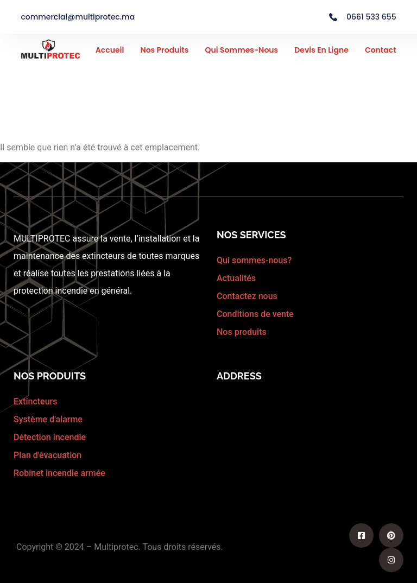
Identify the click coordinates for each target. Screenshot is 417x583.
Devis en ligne (321, 50)
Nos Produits (164, 50)
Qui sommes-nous (241, 50)
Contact (380, 50)
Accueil (110, 50)
